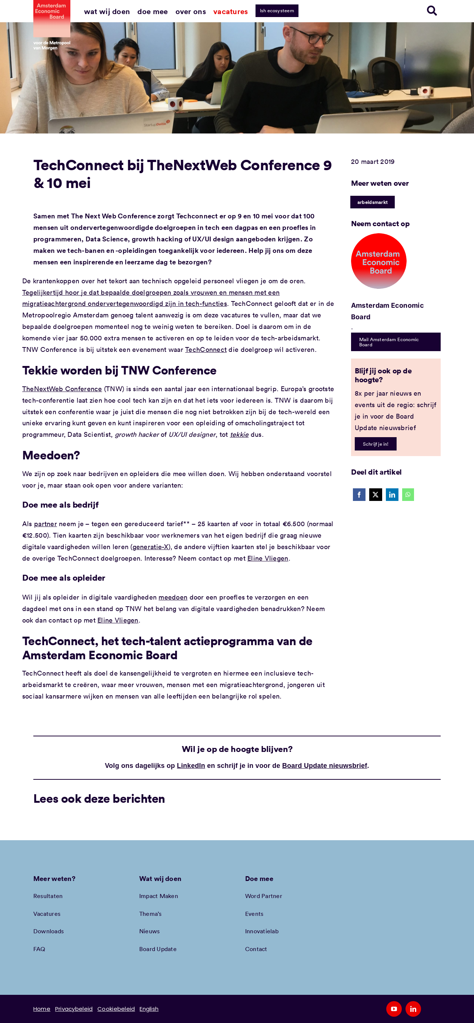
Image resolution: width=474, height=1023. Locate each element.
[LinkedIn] (392, 494)
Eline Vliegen (267, 558)
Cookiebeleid (116, 1009)
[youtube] (394, 1009)
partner (45, 523)
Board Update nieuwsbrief (324, 765)
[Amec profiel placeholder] (379, 236)
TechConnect (206, 349)
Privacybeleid (74, 1009)
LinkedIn (191, 765)
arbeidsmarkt (372, 202)
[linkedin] (413, 1009)
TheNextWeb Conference (62, 388)
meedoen (172, 597)
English (149, 1009)
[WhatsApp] (408, 494)
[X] (375, 494)
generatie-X (150, 546)
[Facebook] (359, 494)
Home (41, 1009)
